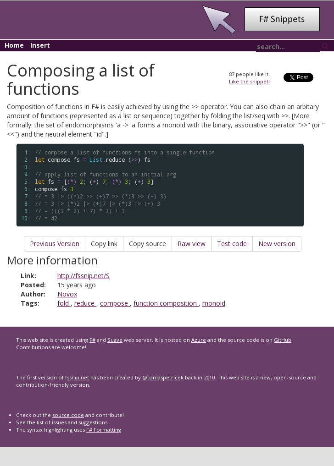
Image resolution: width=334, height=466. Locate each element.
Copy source (147, 243)
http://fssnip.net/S (83, 275)
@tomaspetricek (163, 377)
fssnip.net (77, 377)
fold (64, 303)
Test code (232, 243)
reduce (85, 303)
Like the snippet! (249, 81)
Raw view (192, 243)
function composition (166, 303)
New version (276, 243)
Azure (198, 339)
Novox (67, 294)
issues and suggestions (79, 422)
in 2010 (206, 377)
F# (92, 339)
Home (14, 45)
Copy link (104, 243)
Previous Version (54, 243)
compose (115, 303)
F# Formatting (103, 429)
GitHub (282, 339)
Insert (40, 45)
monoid (213, 303)
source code (68, 414)
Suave (114, 339)
